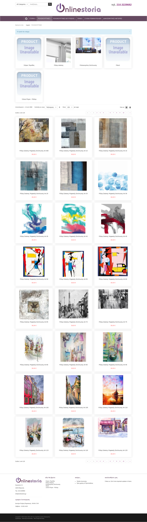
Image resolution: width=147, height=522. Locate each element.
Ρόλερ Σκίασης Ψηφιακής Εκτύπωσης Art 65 (34, 322)
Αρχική (28, 25)
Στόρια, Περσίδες (29, 65)
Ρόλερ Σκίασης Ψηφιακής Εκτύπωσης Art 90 (73, 365)
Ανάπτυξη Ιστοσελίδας (27, 518)
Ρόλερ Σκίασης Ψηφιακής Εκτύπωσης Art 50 (34, 279)
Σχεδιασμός (18, 518)
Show (64, 107)
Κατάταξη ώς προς (40, 107)
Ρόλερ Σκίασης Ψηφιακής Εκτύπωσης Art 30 (113, 193)
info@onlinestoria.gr (20, 494)
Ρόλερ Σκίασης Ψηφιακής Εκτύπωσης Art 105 (73, 407)
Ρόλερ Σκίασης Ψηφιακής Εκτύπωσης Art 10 (73, 151)
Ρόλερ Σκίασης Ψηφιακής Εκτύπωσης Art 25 (73, 193)
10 (123, 113)
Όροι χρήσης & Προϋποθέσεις (85, 483)
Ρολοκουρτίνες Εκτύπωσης (88, 65)
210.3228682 (124, 4)
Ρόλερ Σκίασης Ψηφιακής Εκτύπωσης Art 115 (34, 450)
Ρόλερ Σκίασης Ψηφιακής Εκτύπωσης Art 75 (113, 322)
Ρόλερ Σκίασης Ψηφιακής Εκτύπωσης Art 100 (34, 407)
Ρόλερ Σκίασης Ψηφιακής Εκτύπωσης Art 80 (34, 365)
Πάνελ (118, 65)
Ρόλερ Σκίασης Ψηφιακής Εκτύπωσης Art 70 (73, 322)
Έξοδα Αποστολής (82, 481)
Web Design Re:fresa (39, 518)
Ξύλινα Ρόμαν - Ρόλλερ (29, 99)
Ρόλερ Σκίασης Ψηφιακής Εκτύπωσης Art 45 (113, 236)
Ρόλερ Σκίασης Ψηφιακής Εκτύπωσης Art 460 (34, 151)
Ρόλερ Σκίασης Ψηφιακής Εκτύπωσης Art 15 (113, 151)
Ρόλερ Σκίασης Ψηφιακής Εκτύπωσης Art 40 (73, 236)
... (106, 113)
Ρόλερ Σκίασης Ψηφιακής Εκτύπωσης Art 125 (113, 450)
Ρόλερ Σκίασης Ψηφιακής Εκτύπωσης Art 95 (113, 365)
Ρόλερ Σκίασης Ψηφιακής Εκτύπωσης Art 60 (113, 279)
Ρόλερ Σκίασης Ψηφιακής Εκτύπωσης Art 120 (73, 450)
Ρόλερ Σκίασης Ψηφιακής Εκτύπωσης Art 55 (73, 279)
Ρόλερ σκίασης (58, 65)
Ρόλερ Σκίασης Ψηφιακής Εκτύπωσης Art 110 (113, 407)
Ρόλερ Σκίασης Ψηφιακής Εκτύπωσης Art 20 (34, 193)
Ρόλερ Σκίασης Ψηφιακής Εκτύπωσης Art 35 (34, 236)
